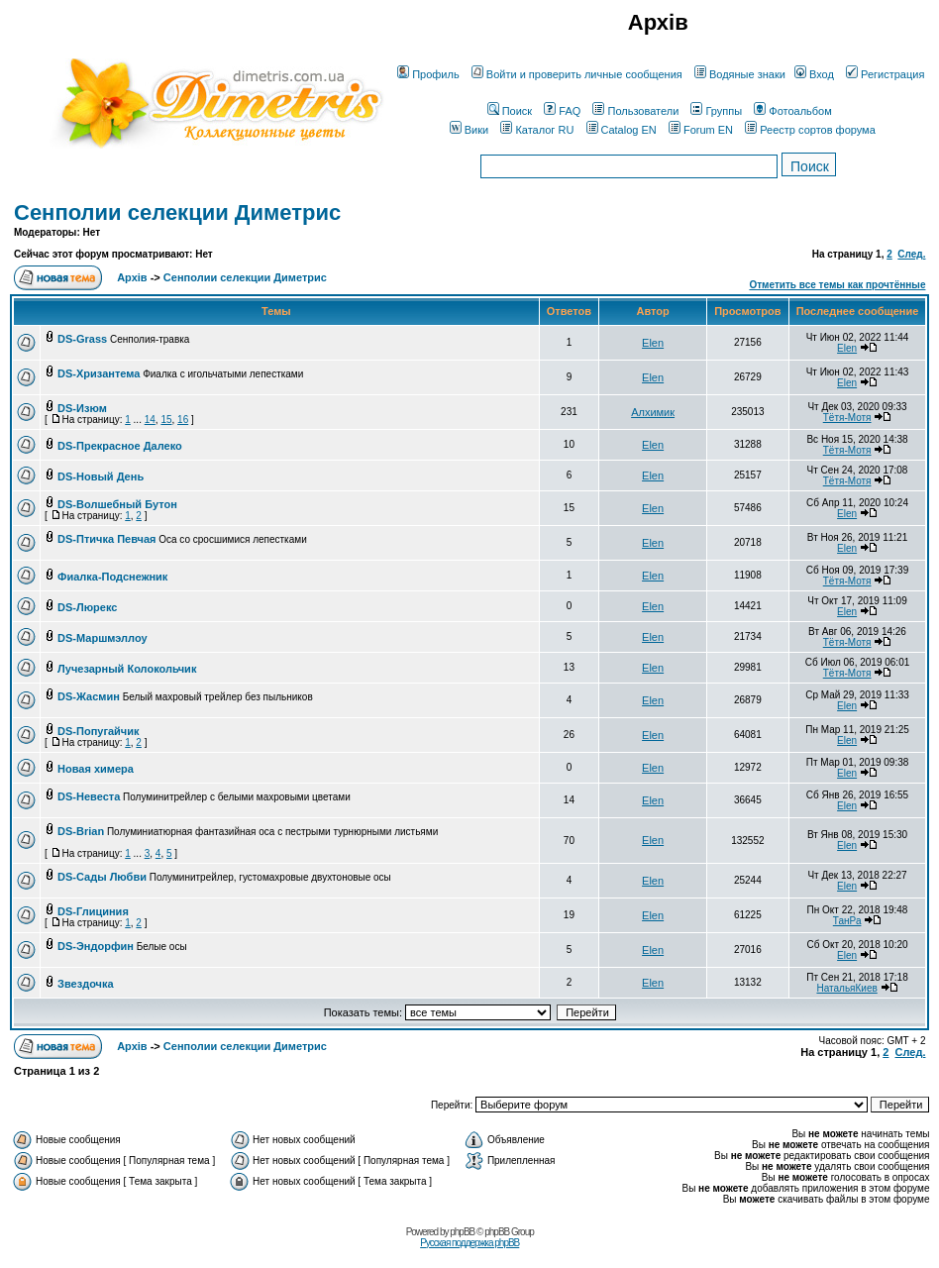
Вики (469, 130)
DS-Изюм (82, 408)
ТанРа (847, 920)
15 (165, 419)
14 (150, 419)
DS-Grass (82, 339)
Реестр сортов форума (810, 130)
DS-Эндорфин (95, 946)
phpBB (462, 1231)
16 (182, 419)
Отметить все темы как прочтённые (837, 284)
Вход (814, 74)
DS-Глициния (93, 911)
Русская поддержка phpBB (469, 1242)
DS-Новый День (100, 476)
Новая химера (95, 769)
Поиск (509, 111)
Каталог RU (537, 130)
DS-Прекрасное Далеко (119, 446)
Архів (132, 277)
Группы (716, 111)
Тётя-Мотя (847, 417)
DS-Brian (80, 831)
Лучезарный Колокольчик (126, 669)
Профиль (428, 74)
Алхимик (653, 412)
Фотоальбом (793, 111)
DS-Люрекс (87, 607)
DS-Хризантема (98, 373)
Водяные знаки (739, 74)
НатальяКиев (846, 988)
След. (911, 254)
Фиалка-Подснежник (112, 576)
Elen (653, 343)
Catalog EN (621, 130)
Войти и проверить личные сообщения (576, 74)
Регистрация (885, 74)
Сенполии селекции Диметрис (177, 212)
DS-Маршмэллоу (102, 638)
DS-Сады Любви (102, 877)
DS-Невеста (88, 796)
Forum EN (701, 130)
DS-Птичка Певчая (106, 539)
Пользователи (635, 111)
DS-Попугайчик (98, 731)
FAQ (562, 111)
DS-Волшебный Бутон (117, 504)
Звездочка (85, 984)
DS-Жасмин (88, 696)
